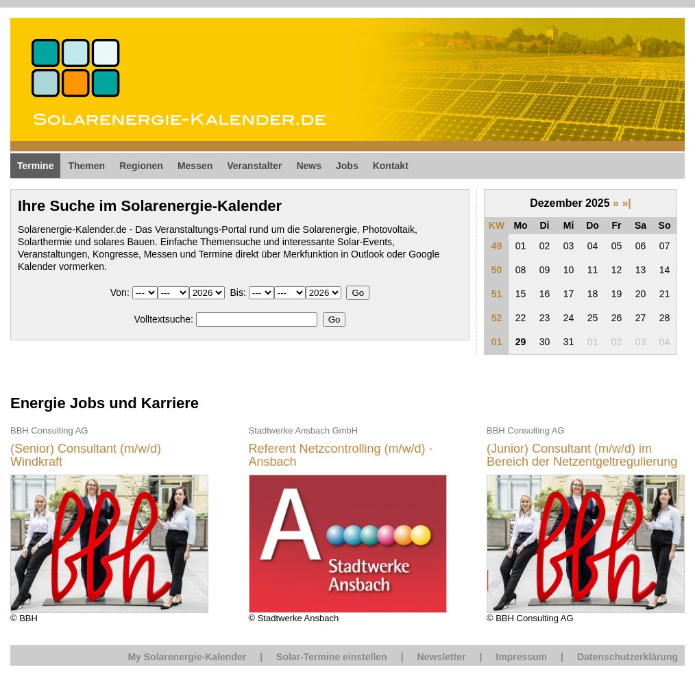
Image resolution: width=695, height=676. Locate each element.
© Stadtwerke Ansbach (348, 523)
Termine (35, 165)
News (308, 165)
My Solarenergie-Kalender (186, 656)
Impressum (521, 656)
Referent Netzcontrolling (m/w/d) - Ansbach (341, 455)
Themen (86, 165)
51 (496, 293)
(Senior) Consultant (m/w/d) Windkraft (85, 455)
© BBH (109, 523)
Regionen (141, 165)
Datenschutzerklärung (627, 656)
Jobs (347, 165)
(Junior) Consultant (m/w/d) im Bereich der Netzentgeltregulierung (582, 455)
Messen (195, 165)
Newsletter (441, 656)
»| (626, 203)
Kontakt (391, 165)
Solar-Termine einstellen (331, 656)
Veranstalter (254, 165)
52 (496, 317)
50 (496, 269)
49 (496, 245)
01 (496, 341)
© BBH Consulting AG (586, 523)
